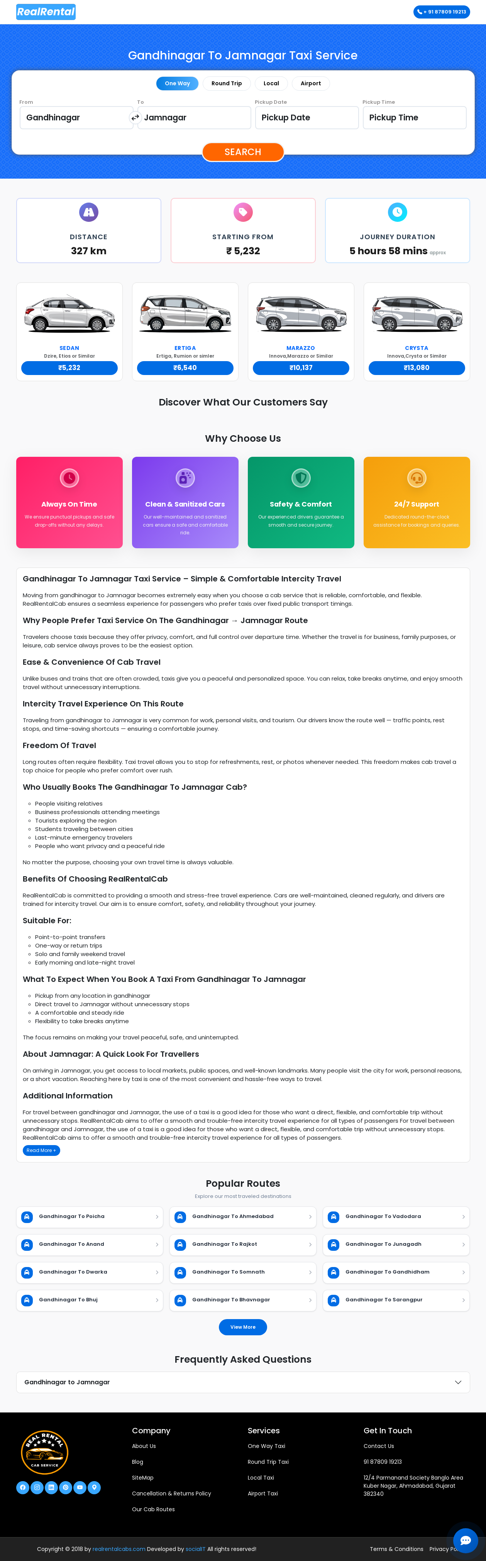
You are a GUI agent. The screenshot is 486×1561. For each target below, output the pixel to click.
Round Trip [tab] (227, 83)
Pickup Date (271, 102)
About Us (144, 1446)
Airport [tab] (311, 83)
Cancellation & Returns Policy (171, 1493)
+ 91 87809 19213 (441, 11)
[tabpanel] (243, 117)
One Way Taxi (266, 1446)
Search (243, 151)
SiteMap (143, 1478)
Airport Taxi (263, 1493)
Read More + (41, 1150)
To (140, 102)
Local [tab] (271, 83)
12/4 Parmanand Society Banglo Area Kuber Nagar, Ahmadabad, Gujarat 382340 (413, 1486)
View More (243, 1327)
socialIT (196, 1549)
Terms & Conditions (396, 1549)
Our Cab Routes (153, 1509)
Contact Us (379, 1446)
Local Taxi (261, 1478)
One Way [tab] (177, 83)
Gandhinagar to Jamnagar (67, 1382)
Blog (137, 1462)
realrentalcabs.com (119, 1549)
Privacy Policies (450, 1549)
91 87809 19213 (383, 1462)
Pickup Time (378, 102)
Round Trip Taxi (268, 1462)
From (26, 102)
